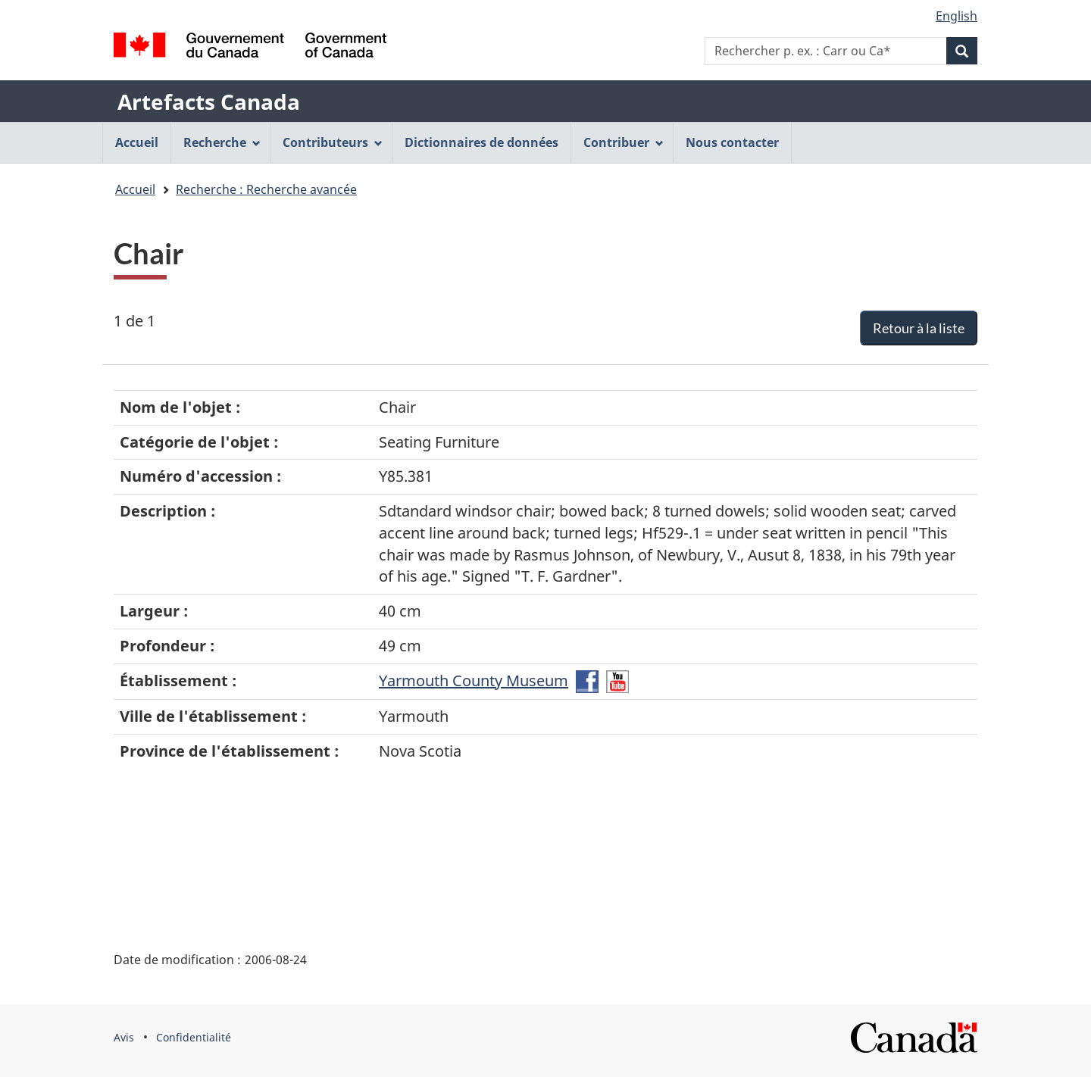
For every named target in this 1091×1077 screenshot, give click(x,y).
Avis (124, 1037)
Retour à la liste (918, 328)
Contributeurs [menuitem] (333, 142)
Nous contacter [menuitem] (732, 142)
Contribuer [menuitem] (623, 142)
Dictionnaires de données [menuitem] (481, 142)
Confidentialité (193, 1037)
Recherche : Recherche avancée (266, 189)
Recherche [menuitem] (222, 142)
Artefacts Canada (208, 101)
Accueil (135, 189)
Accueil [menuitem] (136, 142)
